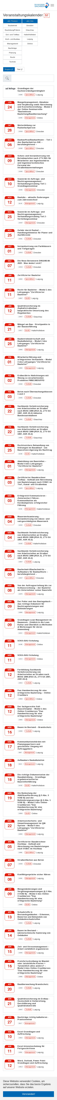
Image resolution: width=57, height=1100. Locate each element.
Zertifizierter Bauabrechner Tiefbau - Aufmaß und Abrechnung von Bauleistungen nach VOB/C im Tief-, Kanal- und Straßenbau (34, 481)
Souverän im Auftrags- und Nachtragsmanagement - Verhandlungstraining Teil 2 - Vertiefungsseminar (32, 215)
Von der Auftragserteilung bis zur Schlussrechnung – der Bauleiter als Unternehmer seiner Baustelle (34, 587)
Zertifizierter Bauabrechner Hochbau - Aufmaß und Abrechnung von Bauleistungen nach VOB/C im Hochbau (33, 845)
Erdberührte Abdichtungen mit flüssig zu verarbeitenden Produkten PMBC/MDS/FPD (33, 377)
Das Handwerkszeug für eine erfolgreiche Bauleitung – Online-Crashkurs (34, 692)
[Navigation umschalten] (52, 5)
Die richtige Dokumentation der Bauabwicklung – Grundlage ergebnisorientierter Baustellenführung (33, 778)
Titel (19, 69)
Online (30, 44)
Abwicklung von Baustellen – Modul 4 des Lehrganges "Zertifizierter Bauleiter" (31, 463)
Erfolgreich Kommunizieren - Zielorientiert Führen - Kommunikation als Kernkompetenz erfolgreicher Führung (32, 500)
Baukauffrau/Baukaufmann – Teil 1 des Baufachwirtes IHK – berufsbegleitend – (34, 142)
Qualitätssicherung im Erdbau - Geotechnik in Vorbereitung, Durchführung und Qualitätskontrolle (33, 1002)
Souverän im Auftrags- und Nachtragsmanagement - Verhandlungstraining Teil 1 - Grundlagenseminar (32, 182)
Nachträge (12, 48)
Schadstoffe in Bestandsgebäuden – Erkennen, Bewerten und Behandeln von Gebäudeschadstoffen (33, 915)
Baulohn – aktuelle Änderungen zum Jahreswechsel (33, 198)
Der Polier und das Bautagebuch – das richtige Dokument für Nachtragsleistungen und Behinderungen (34, 605)
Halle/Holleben (30, 34)
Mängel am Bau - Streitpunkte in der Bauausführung (33, 325)
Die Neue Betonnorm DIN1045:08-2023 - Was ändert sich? (33, 262)
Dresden (29, 25)
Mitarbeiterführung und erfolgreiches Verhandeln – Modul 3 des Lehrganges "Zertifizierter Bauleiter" (34, 360)
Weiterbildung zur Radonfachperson (26, 126)
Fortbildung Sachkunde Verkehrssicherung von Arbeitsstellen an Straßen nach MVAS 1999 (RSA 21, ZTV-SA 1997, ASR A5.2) (34, 674)
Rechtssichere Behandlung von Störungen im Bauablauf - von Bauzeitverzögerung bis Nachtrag (34, 447)
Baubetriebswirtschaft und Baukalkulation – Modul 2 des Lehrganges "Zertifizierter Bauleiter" (32, 342)
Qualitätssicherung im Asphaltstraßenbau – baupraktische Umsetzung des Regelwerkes (33, 309)
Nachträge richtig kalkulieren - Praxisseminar (33, 1018)
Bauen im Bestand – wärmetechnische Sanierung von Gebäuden (33, 932)
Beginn (9, 69)
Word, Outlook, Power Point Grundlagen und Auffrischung (32, 1062)
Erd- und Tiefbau (12, 34)
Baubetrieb (12, 25)
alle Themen (12, 21)
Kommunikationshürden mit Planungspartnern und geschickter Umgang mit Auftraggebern (31, 745)
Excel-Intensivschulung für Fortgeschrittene (31, 1047)
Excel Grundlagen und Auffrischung (28, 1033)
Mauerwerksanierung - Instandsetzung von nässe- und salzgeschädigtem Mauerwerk (33, 518)
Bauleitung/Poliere (12, 30)
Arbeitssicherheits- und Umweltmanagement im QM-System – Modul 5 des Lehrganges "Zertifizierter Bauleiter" (31, 825)
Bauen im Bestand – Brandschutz (34, 727)
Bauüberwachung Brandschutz (32, 984)
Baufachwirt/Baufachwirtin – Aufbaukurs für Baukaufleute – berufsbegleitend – (32, 571)
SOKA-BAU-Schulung (28, 641)
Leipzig (30, 39)
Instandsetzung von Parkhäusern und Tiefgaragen (34, 247)
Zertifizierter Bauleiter (29, 275)
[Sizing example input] (32, 78)
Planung (12, 53)
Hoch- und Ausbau (12, 39)
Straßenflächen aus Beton (30, 860)
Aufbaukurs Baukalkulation (30, 760)
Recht (12, 57)
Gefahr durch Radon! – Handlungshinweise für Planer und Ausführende (34, 232)
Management (12, 44)
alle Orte (29, 21)
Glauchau (30, 30)
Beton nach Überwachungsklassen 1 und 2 (34, 393)
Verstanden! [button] (28, 1094)
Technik (12, 62)
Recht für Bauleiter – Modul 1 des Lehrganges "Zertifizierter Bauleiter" (34, 292)
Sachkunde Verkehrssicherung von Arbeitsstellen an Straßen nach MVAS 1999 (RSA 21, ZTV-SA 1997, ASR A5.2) (34, 430)
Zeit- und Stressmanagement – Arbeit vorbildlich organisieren (33, 948)
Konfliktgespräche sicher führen (33, 874)
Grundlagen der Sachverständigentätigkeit (31, 89)
